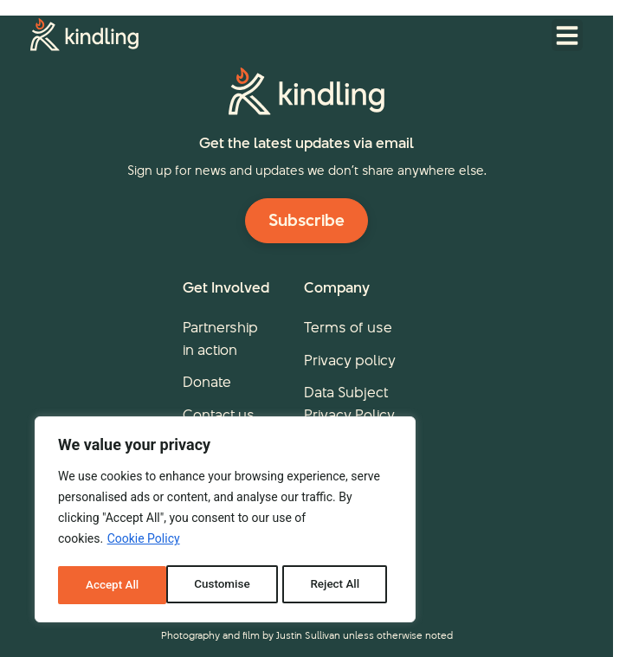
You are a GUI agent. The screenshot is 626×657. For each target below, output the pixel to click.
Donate (207, 381)
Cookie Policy (143, 542)
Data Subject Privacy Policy (349, 403)
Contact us (219, 414)
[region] (225, 521)
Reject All (226, 585)
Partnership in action (220, 338)
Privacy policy (350, 360)
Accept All (338, 585)
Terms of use (348, 327)
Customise (113, 585)
